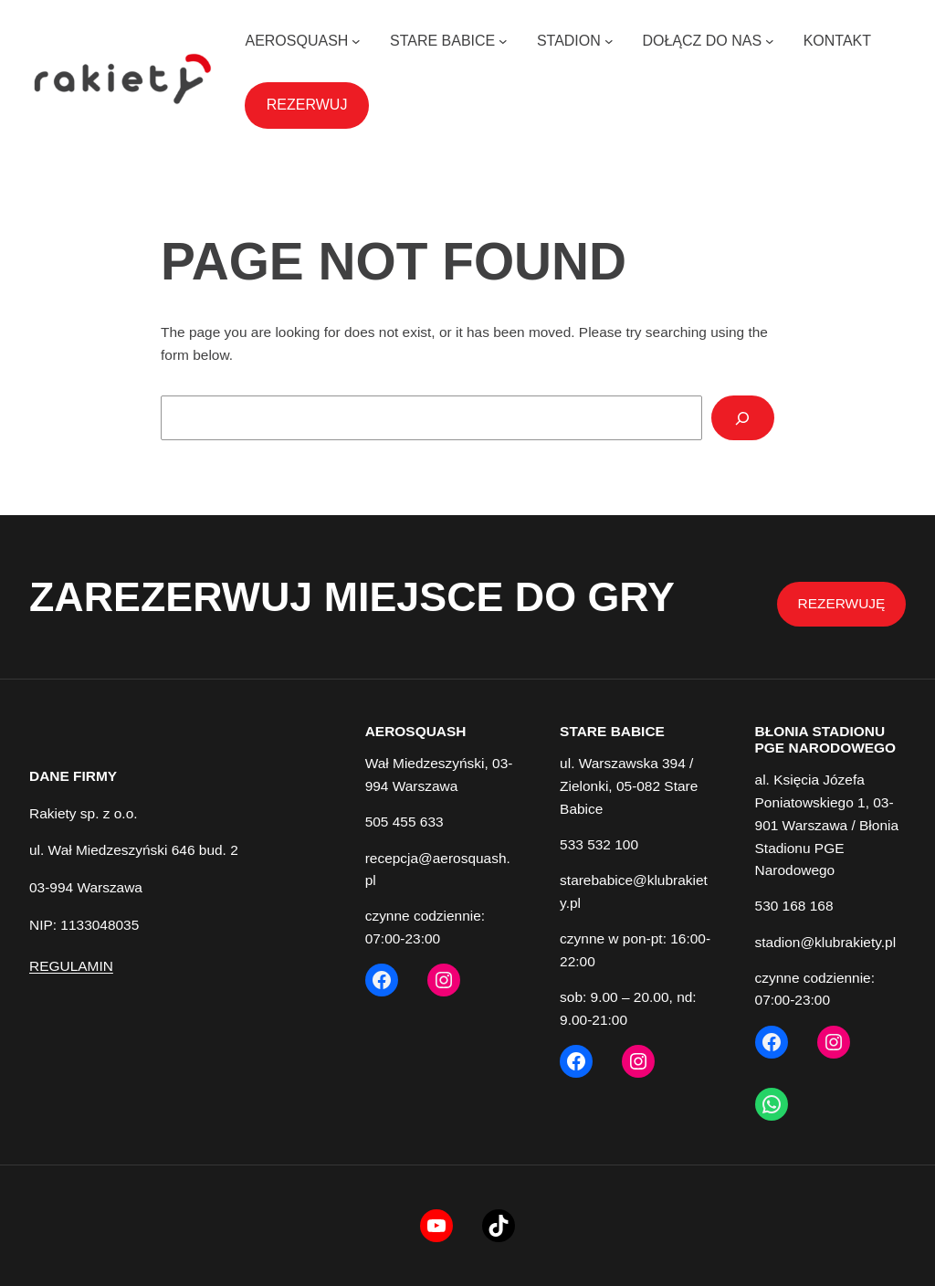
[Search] (742, 417)
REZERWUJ (307, 104)
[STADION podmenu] (609, 41)
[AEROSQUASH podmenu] (356, 41)
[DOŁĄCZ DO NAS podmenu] (769, 41)
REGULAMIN (71, 966)
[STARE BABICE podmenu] (503, 41)
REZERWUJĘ (842, 603)
